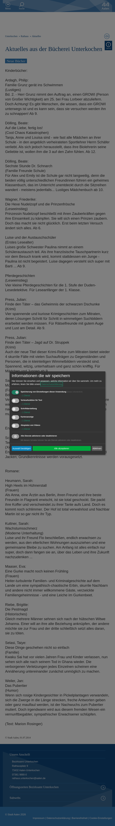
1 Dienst (25, 395)
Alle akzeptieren (61, 448)
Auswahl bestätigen (22, 448)
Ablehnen (97, 448)
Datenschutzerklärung (51, 384)
